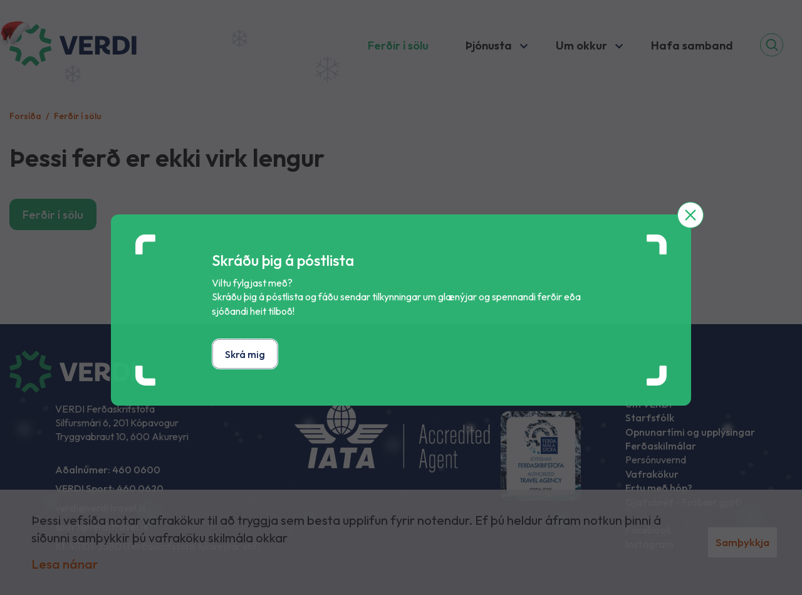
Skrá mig (245, 354)
